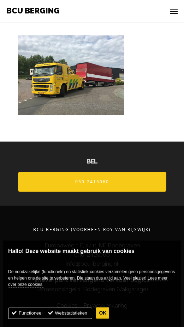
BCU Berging (33, 11)
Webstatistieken (71, 318)
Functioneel (30, 318)
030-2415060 (92, 182)
